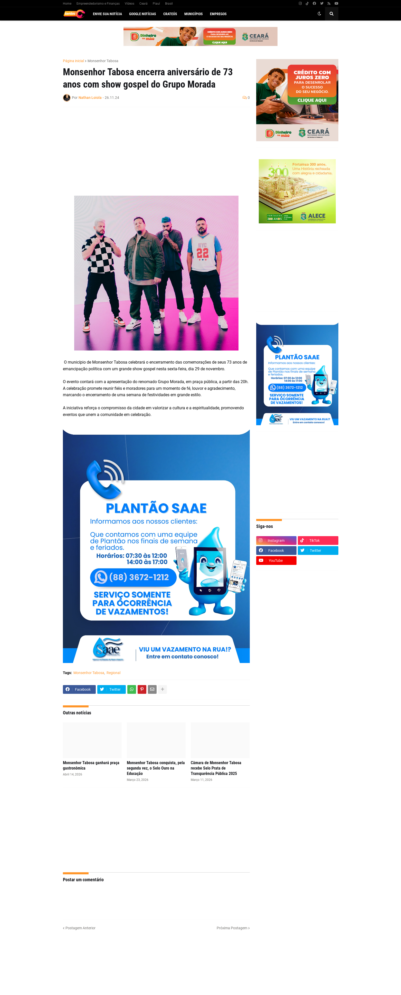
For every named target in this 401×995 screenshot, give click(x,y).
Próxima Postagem (232, 928)
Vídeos (129, 3)
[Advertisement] (151, 148)
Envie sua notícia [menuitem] (107, 14)
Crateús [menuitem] (170, 14)
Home (67, 3)
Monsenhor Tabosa (103, 61)
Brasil (169, 3)
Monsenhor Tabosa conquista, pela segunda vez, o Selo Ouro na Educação (156, 768)
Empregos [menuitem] (218, 14)
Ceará (143, 3)
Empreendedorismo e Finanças (98, 3)
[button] (319, 14)
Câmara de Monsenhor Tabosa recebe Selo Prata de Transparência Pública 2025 (216, 768)
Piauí (156, 3)
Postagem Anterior (80, 928)
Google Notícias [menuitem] (142, 14)
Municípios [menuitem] (193, 14)
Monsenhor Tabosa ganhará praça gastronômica (91, 765)
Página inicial (73, 61)
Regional (113, 673)
